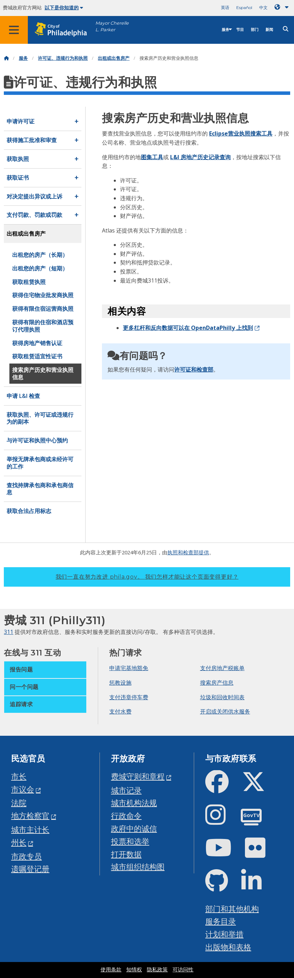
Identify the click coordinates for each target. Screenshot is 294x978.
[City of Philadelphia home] (64, 29)
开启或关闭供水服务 (225, 711)
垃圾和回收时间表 (222, 697)
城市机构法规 (134, 802)
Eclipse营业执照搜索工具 (240, 133)
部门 (255, 29)
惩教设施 (120, 682)
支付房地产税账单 (222, 668)
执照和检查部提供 (188, 552)
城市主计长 (30, 829)
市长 (18, 776)
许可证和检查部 (193, 369)
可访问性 (183, 970)
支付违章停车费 (128, 697)
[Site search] (285, 29)
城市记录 (126, 790)
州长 (18, 842)
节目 (240, 29)
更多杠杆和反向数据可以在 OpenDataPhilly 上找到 (188, 328)
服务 (225, 29)
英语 (225, 7)
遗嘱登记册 (30, 868)
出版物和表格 (228, 947)
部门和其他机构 (232, 908)
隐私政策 (157, 970)
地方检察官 (30, 815)
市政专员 (26, 856)
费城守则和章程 (138, 776)
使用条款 (111, 970)
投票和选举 (130, 841)
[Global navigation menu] (14, 30)
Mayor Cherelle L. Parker (112, 26)
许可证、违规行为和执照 (63, 58)
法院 (18, 802)
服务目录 (220, 921)
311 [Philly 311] (8, 632)
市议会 (22, 789)
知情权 (134, 970)
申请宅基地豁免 (128, 668)
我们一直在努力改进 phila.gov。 (147, 576)
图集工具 (152, 157)
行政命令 (126, 815)
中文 (263, 7)
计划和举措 (224, 934)
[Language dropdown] (283, 7)
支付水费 (120, 711)
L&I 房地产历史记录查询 (200, 157)
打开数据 (126, 854)
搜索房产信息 (216, 682)
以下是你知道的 (64, 7)
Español (244, 7)
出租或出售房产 (113, 58)
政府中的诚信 (134, 828)
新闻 (269, 29)
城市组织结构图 (138, 866)
